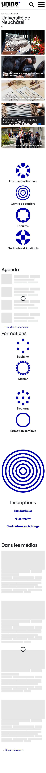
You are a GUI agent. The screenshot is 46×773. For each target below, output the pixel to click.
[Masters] (23, 369)
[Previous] (8, 44)
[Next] (37, 44)
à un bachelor (23, 511)
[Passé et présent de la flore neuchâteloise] (23, 91)
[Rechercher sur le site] (31, 4)
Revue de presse (14, 750)
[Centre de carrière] (23, 193)
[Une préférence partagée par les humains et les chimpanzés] (23, 67)
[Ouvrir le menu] (41, 4)
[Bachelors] (23, 346)
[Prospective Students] (23, 171)
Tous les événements (16, 327)
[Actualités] (23, 216)
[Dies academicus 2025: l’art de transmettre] (23, 137)
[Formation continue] (23, 420)
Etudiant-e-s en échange (23, 526)
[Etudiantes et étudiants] (23, 238)
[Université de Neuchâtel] (10, 4)
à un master (23, 518)
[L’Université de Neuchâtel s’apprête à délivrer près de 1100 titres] (23, 114)
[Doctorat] (23, 398)
